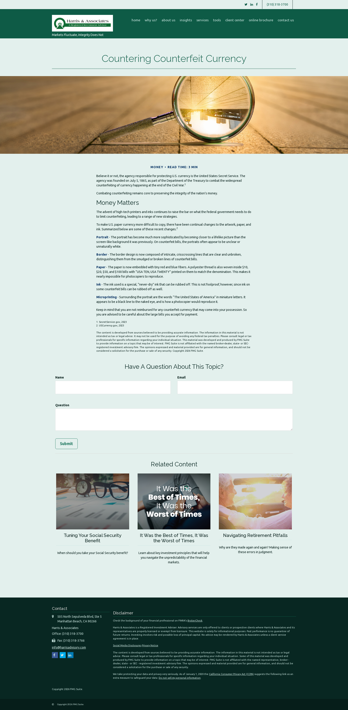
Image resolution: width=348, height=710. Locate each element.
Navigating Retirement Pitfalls (255, 535)
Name (59, 377)
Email (181, 377)
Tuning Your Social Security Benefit (92, 538)
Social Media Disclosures (127, 645)
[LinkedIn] (251, 4)
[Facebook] (257, 4)
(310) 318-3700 (277, 4)
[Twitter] (246, 4)
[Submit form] (66, 443)
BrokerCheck (195, 620)
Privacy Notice (150, 645)
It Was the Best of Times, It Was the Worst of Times (174, 538)
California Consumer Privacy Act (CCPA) (231, 674)
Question (62, 405)
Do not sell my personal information (180, 677)
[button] (150, 20)
